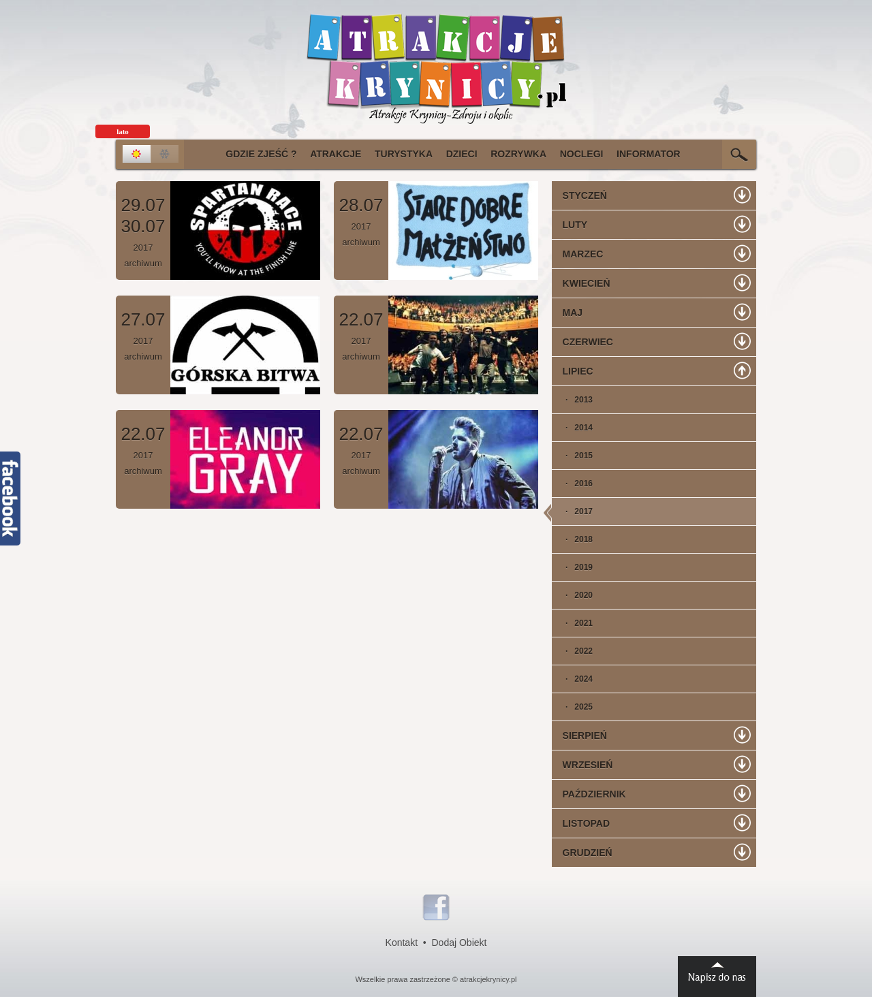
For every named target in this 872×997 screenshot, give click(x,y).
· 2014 (572, 427)
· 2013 (572, 400)
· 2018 (572, 539)
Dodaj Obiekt (459, 942)
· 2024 (572, 679)
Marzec (577, 254)
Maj (567, 312)
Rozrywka (518, 153)
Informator (649, 153)
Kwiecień (581, 283)
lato (122, 131)
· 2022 (572, 651)
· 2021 (572, 623)
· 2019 (572, 567)
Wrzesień (582, 764)
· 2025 (572, 707)
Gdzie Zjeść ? (260, 153)
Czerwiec (582, 341)
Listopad (581, 823)
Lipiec (572, 371)
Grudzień (582, 852)
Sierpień (579, 735)
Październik (589, 794)
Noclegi (582, 153)
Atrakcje (335, 153)
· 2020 (572, 595)
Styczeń (579, 195)
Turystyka (404, 153)
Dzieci (462, 153)
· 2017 (572, 511)
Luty (569, 224)
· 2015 (572, 455)
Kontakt (402, 942)
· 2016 (572, 483)
